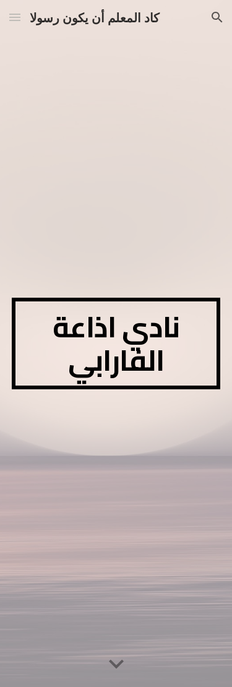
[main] (116, 343)
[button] (15, 17)
